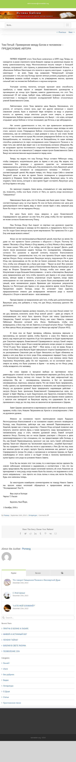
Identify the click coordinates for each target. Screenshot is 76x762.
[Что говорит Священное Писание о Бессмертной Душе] (7, 580)
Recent (38, 573)
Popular (14, 573)
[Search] (4, 618)
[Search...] (38, 618)
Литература (32, 515)
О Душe (6, 691)
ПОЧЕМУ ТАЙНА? (10, 640)
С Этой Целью (19, 593)
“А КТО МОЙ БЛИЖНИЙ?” (24, 605)
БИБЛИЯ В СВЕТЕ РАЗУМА (14, 645)
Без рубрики (8, 674)
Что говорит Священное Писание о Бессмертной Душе (36, 580)
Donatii (6, 663)
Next (71, 32)
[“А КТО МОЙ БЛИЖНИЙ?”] (7, 606)
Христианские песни (12, 703)
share (5, 669)
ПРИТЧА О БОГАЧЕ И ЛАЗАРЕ (15, 628)
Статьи (6, 697)
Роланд (6, 515)
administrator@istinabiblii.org (38, 3)
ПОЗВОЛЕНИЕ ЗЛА (11, 651)
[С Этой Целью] (7, 593)
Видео (6, 680)
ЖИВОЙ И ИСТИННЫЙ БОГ (15, 634)
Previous (62, 32)
